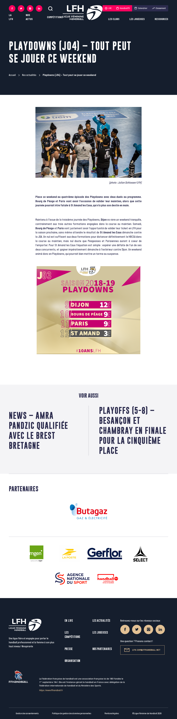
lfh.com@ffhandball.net (142, 650)
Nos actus (29, 17)
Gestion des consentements (27, 713)
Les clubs (113, 19)
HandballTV (123, 8)
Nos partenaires (102, 649)
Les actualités (101, 620)
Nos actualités (29, 75)
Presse (69, 649)
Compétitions (55, 17)
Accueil (12, 75)
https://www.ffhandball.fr (51, 690)
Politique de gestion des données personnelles (71, 713)
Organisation (72, 660)
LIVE (108, 8)
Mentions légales (112, 713)
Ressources (161, 19)
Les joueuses (137, 19)
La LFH (11, 17)
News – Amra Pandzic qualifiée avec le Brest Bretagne (38, 430)
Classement (159, 8)
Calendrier (140, 8)
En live (69, 620)
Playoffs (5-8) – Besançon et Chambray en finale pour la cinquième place (132, 430)
